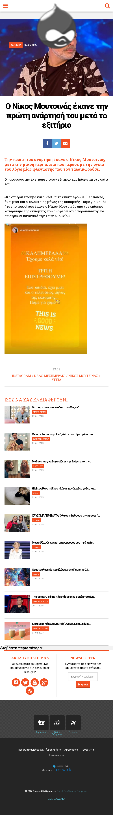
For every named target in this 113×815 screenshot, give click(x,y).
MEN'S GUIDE (39, 412)
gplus (44, 682)
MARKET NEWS (40, 628)
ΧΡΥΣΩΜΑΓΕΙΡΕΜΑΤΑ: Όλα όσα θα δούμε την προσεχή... (66, 515)
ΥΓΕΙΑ (56, 380)
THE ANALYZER (40, 601)
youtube (35, 682)
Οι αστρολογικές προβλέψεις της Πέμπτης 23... (60, 569)
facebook (16, 682)
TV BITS (36, 520)
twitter (25, 682)
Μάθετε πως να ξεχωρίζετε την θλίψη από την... (61, 461)
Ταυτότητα (87, 749)
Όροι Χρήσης (54, 749)
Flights (73, 722)
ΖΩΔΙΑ (36, 574)
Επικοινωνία (56, 755)
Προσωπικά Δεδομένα (31, 749)
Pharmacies (41, 722)
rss (30, 691)
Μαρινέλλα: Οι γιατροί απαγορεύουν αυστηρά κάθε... (63, 542)
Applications (71, 749)
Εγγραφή (83, 684)
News (57, 722)
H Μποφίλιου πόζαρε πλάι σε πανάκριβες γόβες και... (64, 488)
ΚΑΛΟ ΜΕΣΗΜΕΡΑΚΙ (50, 376)
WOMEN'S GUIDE (41, 439)
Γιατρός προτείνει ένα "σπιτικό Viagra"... (56, 407)
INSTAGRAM (21, 376)
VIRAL (36, 493)
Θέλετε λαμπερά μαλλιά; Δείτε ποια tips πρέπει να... (63, 434)
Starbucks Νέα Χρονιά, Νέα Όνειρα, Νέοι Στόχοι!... (61, 624)
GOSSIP (36, 547)
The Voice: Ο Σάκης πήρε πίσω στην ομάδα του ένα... (63, 596)
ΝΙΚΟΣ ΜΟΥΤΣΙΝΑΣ (83, 376)
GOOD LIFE (38, 466)
